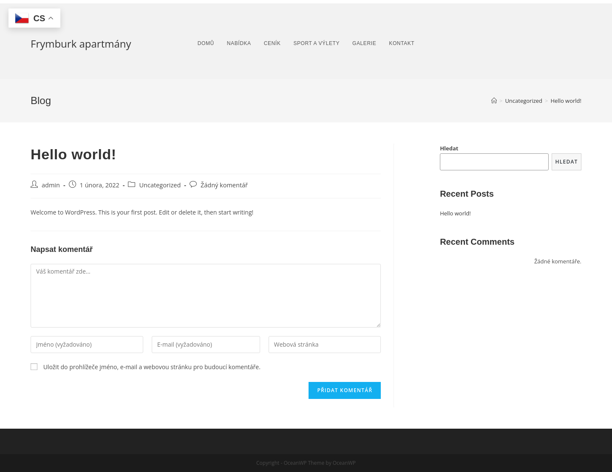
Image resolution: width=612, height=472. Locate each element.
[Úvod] (494, 101)
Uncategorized (160, 185)
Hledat (449, 148)
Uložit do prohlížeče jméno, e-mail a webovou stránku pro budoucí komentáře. (152, 367)
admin (51, 185)
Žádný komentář (224, 185)
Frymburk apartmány (81, 44)
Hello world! (455, 213)
